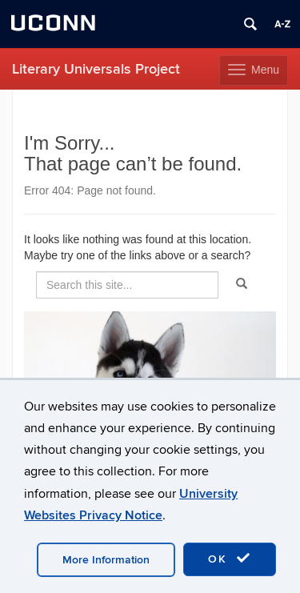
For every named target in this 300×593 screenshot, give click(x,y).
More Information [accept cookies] (106, 560)
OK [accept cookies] (229, 558)
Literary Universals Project (96, 69)
